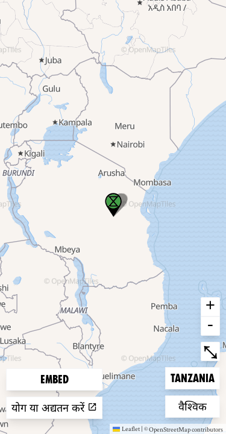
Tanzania (192, 377)
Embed (54, 379)
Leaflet (126, 428)
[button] (113, 205)
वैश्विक (198, 405)
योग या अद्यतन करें (54, 407)
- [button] (210, 326)
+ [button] (210, 306)
